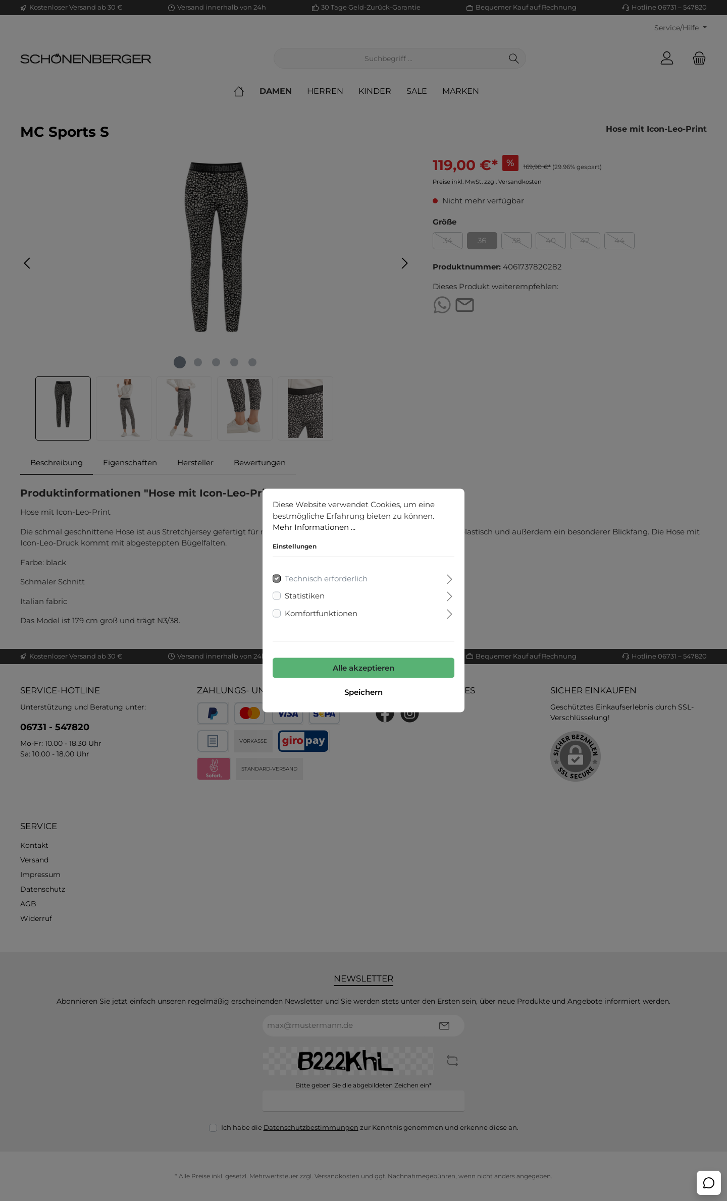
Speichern (363, 692)
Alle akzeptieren (363, 668)
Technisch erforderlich (326, 578)
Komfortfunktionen (321, 613)
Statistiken (305, 595)
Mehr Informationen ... (314, 527)
